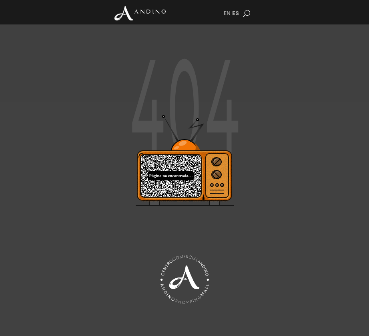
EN (227, 13)
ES (235, 13)
